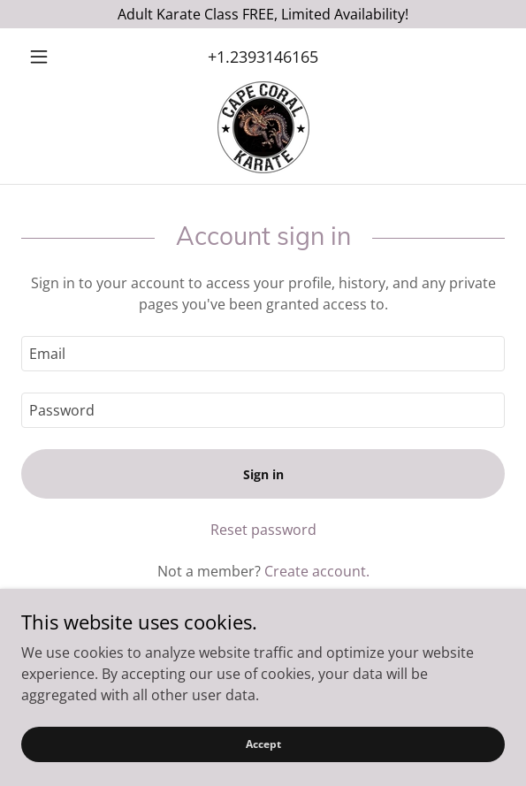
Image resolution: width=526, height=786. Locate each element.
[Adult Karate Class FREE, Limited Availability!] (263, 14)
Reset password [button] (263, 529)
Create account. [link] (317, 571)
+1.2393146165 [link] (263, 56)
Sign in (263, 474)
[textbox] (263, 353)
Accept (263, 744)
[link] (263, 127)
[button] (57, 56)
